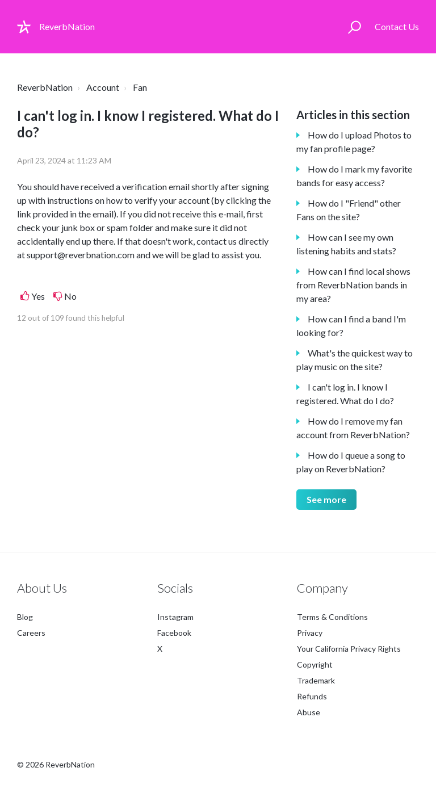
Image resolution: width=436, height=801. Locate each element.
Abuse (308, 712)
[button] (354, 26)
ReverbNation (45, 87)
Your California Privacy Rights (349, 648)
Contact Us (397, 26)
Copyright (315, 664)
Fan (140, 87)
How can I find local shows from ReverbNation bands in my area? (353, 285)
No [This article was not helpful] (70, 296)
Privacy (309, 633)
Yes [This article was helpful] (38, 296)
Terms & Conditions (332, 617)
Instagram (175, 617)
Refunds (312, 696)
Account (102, 87)
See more (326, 499)
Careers (31, 633)
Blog (25, 617)
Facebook (174, 633)
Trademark (316, 680)
